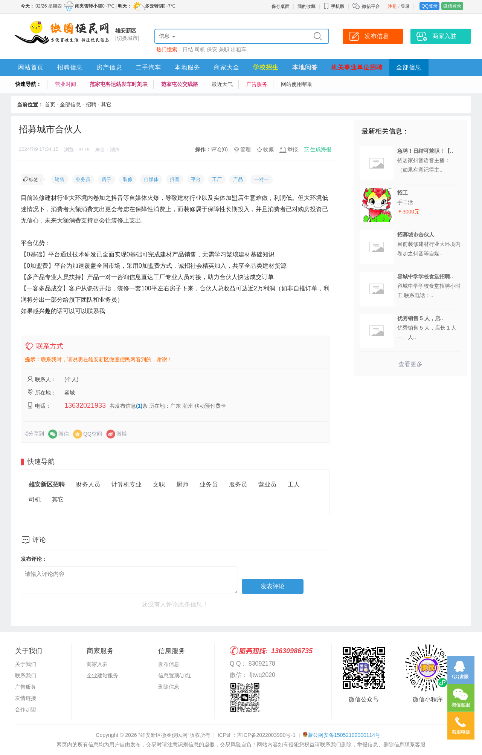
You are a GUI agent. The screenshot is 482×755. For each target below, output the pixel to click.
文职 (159, 484)
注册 (392, 6)
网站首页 (31, 67)
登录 (405, 6)
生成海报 (320, 149)
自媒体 (151, 179)
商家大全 (226, 67)
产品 (238, 179)
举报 (292, 149)
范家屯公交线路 (179, 84)
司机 (200, 49)
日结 (188, 49)
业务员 (83, 179)
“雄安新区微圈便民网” (163, 735)
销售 (59, 179)
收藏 (268, 149)
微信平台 (371, 6)
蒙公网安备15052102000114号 (344, 735)
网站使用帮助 (297, 84)
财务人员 (88, 484)
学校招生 (266, 67)
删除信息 (168, 687)
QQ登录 (429, 6)
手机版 (334, 6)
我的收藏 (306, 6)
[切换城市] (127, 38)
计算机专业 (126, 484)
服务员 (238, 484)
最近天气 (222, 84)
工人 (294, 484)
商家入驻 (97, 664)
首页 (50, 104)
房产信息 (109, 67)
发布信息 (168, 664)
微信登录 (452, 6)
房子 (106, 179)
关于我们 (25, 664)
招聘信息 (70, 67)
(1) (139, 406)
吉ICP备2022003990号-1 (266, 735)
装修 (128, 179)
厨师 (182, 484)
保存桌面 (281, 6)
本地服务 (187, 67)
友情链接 (25, 698)
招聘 (91, 104)
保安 (212, 49)
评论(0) (219, 149)
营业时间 (65, 84)
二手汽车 (148, 67)
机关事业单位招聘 (357, 67)
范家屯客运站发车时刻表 (119, 84)
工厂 (217, 179)
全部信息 (409, 67)
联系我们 (25, 675)
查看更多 (410, 364)
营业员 (267, 484)
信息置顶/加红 (174, 675)
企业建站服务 (102, 675)
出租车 (239, 49)
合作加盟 (25, 709)
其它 (106, 104)
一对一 (261, 179)
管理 (245, 149)
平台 (196, 179)
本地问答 (305, 67)
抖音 (175, 179)
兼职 (224, 49)
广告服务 (256, 84)
